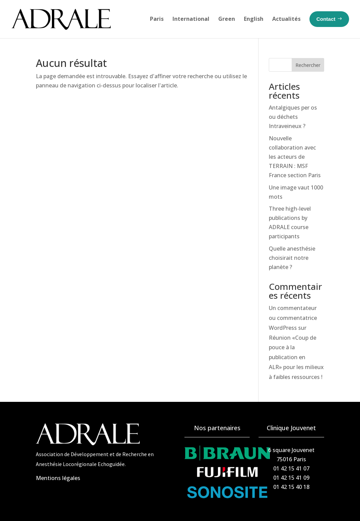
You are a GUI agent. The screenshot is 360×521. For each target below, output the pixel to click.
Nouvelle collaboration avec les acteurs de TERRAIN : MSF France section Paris (295, 157)
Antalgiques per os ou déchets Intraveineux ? (293, 117)
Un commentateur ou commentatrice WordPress (293, 318)
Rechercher (307, 65)
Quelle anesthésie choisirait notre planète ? (292, 258)
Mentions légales (58, 478)
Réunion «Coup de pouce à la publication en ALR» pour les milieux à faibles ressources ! (296, 357)
